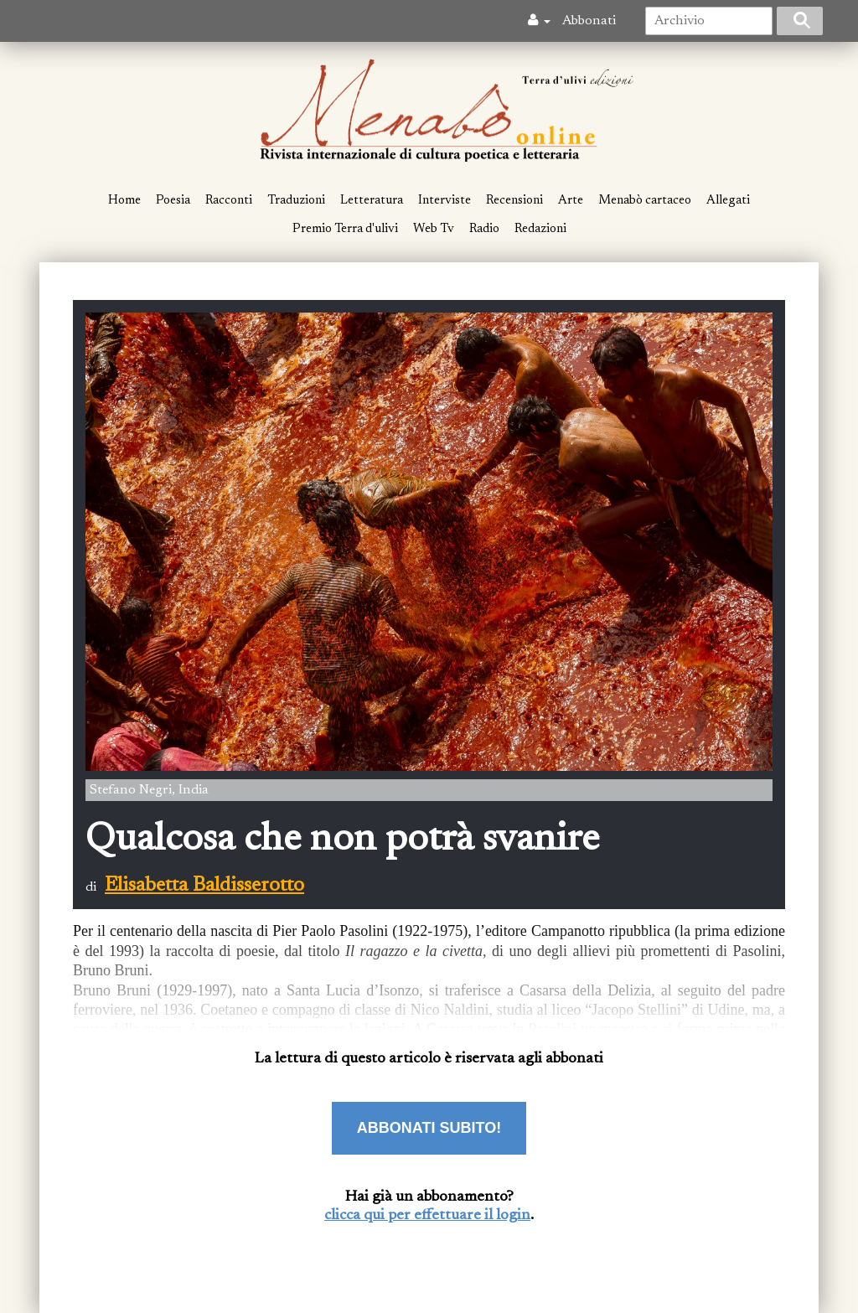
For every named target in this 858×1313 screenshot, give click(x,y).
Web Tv (433, 229)
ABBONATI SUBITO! (429, 1127)
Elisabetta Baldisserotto (204, 886)
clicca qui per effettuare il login (427, 1215)
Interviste (444, 200)
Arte (570, 200)
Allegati (728, 200)
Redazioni (540, 229)
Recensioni (514, 200)
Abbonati (589, 21)
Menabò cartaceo (644, 200)
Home (124, 200)
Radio (484, 229)
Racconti (228, 200)
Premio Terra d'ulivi (345, 229)
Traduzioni (296, 200)
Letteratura (371, 200)
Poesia (173, 200)
